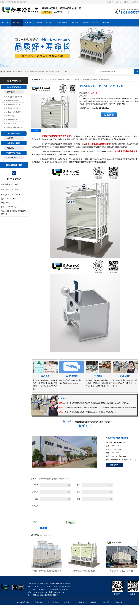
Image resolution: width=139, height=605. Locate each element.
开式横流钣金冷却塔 (52, 71)
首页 (44, 79)
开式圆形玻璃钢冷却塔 (20, 71)
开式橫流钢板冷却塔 (13, 120)
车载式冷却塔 (11, 123)
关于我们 (95, 22)
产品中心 (49, 22)
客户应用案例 (62, 22)
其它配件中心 (12, 158)
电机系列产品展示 (13, 143)
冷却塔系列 (17, 22)
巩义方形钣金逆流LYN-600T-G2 (121, 571)
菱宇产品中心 (14, 81)
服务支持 (126, 2)
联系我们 (106, 22)
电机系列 (39, 22)
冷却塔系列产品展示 (14, 87)
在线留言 (135, 2)
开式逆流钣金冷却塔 (37, 71)
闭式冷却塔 (10, 116)
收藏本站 (118, 2)
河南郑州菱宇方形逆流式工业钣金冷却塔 (46, 571)
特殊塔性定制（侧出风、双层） (13, 127)
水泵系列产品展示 (13, 133)
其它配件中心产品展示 (14, 153)
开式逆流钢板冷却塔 (13, 108)
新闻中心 (85, 22)
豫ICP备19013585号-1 (63, 583)
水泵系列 (28, 22)
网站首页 (5, 22)
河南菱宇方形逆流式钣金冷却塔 (84, 571)
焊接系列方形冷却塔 (13, 112)
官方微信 (110, 2)
